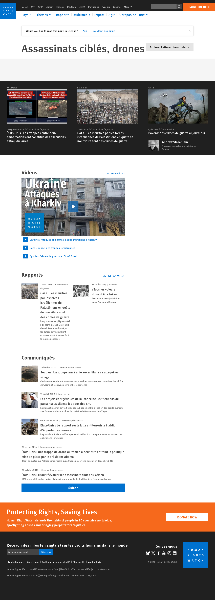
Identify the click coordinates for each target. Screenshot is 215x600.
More (129, 6)
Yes (85, 31)
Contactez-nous (16, 562)
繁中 (40, 6)
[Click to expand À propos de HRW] (134, 14)
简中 (33, 6)
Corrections (33, 562)
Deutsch (71, 6)
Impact (99, 14)
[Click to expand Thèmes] (44, 14)
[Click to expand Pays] (27, 14)
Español (117, 6)
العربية (25, 6)
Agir (112, 14)
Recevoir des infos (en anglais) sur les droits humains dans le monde (67, 545)
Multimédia (81, 14)
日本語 (81, 6)
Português (93, 6)
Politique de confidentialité (56, 562)
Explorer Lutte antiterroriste (169, 47)
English (49, 6)
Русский (106, 6)
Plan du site (79, 562)
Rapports (62, 14)
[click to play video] (73, 206)
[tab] (73, 240)
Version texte (94, 562)
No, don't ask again (104, 31)
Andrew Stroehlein (175, 142)
